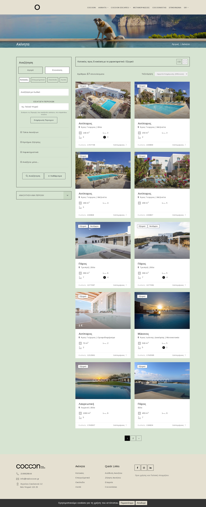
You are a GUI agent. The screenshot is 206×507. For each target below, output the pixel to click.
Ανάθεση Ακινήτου (113, 473)
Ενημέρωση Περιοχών (44, 120)
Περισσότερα (127, 503)
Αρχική (175, 44)
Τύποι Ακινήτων (29, 132)
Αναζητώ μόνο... (29, 162)
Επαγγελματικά (38, 80)
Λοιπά (63, 80)
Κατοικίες (24, 80)
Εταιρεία (109, 482)
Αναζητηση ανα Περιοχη (31, 195)
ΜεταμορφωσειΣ (141, 8)
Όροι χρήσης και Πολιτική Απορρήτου (152, 475)
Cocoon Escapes (120, 8)
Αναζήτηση (33, 176)
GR (185, 8)
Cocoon (91, 8)
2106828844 (26, 473)
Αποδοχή (141, 503)
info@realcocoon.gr (29, 479)
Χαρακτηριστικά (29, 152)
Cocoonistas (159, 8)
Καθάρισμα (55, 176)
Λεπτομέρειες (120, 145)
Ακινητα (102, 8)
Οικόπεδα (53, 80)
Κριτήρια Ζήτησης (30, 142)
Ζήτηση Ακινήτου (113, 478)
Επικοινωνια (175, 8)
